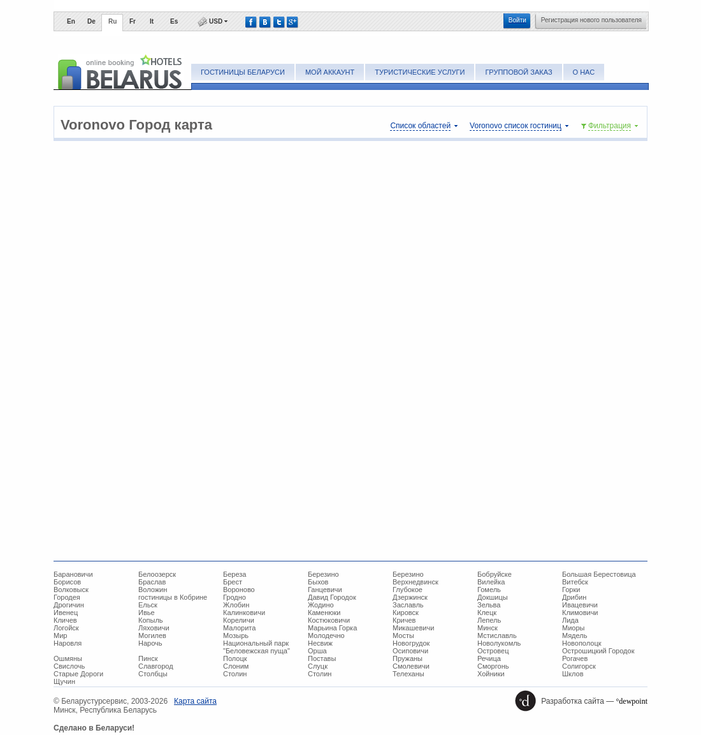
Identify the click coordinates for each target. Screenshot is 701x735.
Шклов (573, 674)
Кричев (404, 620)
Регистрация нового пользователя (591, 20)
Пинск (147, 658)
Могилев (152, 635)
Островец (493, 651)
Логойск (66, 628)
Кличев (65, 620)
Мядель (574, 635)
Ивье (146, 612)
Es (174, 21)
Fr (132, 21)
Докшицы (492, 597)
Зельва (488, 605)
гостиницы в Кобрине (172, 597)
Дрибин (574, 597)
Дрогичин (69, 605)
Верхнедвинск (415, 582)
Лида (570, 620)
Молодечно (326, 635)
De (91, 21)
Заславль (408, 605)
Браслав (152, 582)
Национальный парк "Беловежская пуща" (256, 647)
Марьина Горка (332, 628)
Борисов (67, 582)
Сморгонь (493, 666)
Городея (67, 597)
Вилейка (491, 582)
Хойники (491, 674)
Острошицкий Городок (598, 651)
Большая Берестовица (599, 574)
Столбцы (153, 674)
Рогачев (575, 658)
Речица (489, 658)
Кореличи (238, 620)
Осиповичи (410, 651)
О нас (584, 72)
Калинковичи (244, 612)
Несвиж (320, 643)
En (71, 21)
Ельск (147, 605)
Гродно (234, 597)
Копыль (150, 620)
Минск (487, 628)
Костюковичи (329, 620)
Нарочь (150, 643)
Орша (317, 651)
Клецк (486, 612)
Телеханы (408, 674)
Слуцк (318, 666)
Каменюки (324, 612)
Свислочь (69, 666)
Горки (571, 589)
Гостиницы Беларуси (243, 72)
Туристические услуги (420, 72)
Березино (323, 574)
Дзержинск (410, 597)
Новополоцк (582, 643)
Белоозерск (157, 574)
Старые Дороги (78, 674)
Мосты (403, 635)
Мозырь (236, 635)
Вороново (239, 589)
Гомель (489, 589)
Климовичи (580, 612)
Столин (235, 674)
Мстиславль (497, 635)
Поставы (322, 658)
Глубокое (408, 589)
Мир (60, 635)
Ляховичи (154, 628)
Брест (232, 582)
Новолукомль (499, 643)
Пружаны (408, 658)
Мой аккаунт (329, 72)
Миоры (573, 628)
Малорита (239, 628)
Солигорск (579, 666)
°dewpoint (631, 701)
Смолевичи (411, 666)
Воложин (152, 589)
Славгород (155, 666)
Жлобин (236, 605)
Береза (235, 574)
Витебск (575, 582)
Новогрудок (411, 643)
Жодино (321, 605)
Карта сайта (195, 701)
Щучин (64, 681)
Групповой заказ (518, 72)
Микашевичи (413, 628)
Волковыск (71, 589)
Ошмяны (68, 658)
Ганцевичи (325, 589)
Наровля (68, 643)
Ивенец (66, 612)
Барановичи (73, 574)
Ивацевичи (580, 605)
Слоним (236, 666)
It (152, 21)
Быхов (318, 582)
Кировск (406, 612)
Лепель (489, 620)
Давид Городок (332, 597)
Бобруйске (494, 574)
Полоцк (235, 658)
